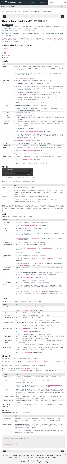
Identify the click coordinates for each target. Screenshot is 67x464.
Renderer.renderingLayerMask (28, 150)
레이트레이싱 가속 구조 (21, 404)
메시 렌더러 (21, 30)
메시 (15, 11)
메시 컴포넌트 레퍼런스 (23, 11)
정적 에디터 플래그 (40, 263)
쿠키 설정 (22, 461)
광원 (20, 222)
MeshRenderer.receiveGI (28, 277)
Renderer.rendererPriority (27, 159)
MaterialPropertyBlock (25, 319)
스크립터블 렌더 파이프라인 (24, 153)
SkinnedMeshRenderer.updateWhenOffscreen (32, 131)
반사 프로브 (21, 300)
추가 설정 (6, 57)
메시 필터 (27, 30)
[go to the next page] (62, 16)
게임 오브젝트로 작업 (7, 11)
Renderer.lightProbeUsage (29, 309)
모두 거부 (33, 461)
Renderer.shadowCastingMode (30, 225)
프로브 (5, 53)
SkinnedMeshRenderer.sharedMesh (23, 140)
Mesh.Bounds (24, 77)
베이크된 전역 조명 (20, 237)
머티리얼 (6, 49)
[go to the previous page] (4, 16)
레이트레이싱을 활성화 (30, 368)
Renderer (11, 39)
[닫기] (65, 454)
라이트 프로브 (25, 282)
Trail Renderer (46, 39)
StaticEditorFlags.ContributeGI (25, 265)
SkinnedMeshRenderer (13, 38)
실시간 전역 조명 (36, 237)
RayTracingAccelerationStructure (22, 370)
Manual (33, 2)
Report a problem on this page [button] (11, 444)
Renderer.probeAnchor (28, 331)
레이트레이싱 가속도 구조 (53, 384)
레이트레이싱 (7, 55)
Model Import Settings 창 (27, 94)
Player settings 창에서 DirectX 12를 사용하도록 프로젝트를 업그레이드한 (43, 361)
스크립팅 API (41, 2)
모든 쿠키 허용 (43, 461)
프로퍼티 (6, 47)
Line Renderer (38, 39)
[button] (6, 441)
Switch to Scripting (7, 24)
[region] (33, 458)
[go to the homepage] (15, 2)
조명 (5, 51)
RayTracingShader (8, 370)
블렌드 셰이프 (28, 80)
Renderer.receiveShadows (29, 252)
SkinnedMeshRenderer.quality (28, 102)
